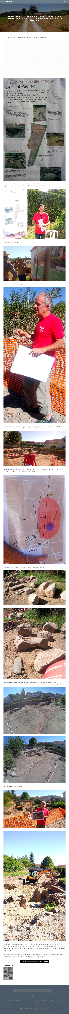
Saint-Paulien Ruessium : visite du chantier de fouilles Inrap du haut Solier (35, 1005)
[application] (34, 961)
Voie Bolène (6, 2)
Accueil (3, 4)
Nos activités (9, 4)
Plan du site (44, 1008)
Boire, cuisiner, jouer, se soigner (35, 1003)
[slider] (32, 961)
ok (54, 990)
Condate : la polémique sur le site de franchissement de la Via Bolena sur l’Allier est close (34, 1001)
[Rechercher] (32, 990)
